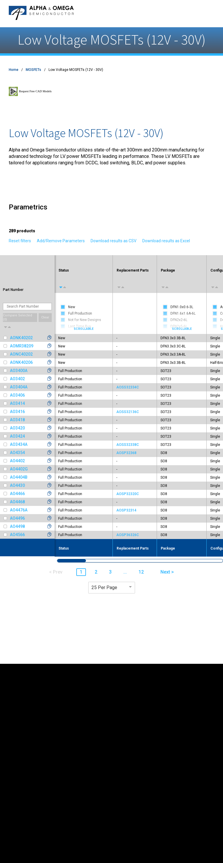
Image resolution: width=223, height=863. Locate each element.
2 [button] (96, 572)
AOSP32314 (126, 510)
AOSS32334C (127, 387)
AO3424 (17, 436)
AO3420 (17, 428)
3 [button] (110, 572)
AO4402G (19, 469)
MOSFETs (33, 70)
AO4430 (17, 485)
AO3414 (17, 403)
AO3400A (18, 371)
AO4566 (17, 535)
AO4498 (17, 526)
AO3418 (17, 420)
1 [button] (81, 572)
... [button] (125, 572)
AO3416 (17, 412)
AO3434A (18, 444)
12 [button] (141, 572)
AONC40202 (21, 354)
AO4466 (17, 494)
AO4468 (17, 502)
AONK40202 (21, 338)
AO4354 (17, 453)
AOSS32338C (127, 445)
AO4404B (18, 477)
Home (13, 70)
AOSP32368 (126, 453)
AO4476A (18, 510)
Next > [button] (167, 572)
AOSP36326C (127, 535)
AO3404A (18, 387)
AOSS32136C (127, 412)
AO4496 (17, 518)
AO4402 (17, 461)
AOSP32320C (127, 494)
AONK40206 (21, 362)
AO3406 (17, 395)
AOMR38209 (21, 346)
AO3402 (17, 379)
